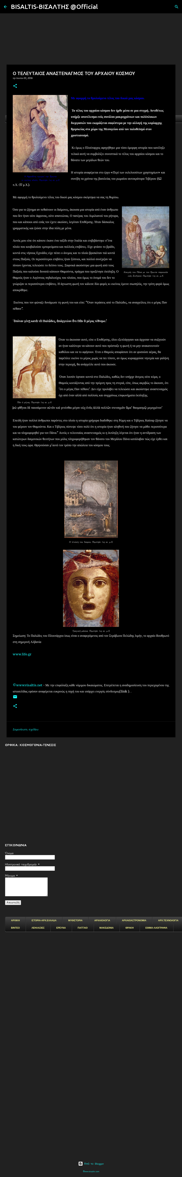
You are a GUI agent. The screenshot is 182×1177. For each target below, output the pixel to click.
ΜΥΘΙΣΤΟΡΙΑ (75, 920)
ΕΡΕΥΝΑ (61, 928)
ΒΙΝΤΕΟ (15, 928)
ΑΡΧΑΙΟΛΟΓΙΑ (102, 920)
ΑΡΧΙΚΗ (15, 920)
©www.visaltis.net (27, 685)
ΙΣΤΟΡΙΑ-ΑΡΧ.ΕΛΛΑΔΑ (43, 920)
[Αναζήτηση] (103, 6)
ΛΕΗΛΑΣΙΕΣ (37, 928)
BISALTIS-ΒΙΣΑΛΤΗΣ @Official (54, 6)
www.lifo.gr (22, 654)
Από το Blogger (91, 1163)
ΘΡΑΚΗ (129, 928)
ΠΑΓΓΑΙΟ (83, 928)
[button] (15, 86)
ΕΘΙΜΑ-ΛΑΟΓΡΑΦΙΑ (156, 928)
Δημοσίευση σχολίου (25, 729)
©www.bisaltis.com (91, 1171)
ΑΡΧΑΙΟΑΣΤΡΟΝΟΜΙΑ (134, 920)
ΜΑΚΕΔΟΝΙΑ (107, 928)
